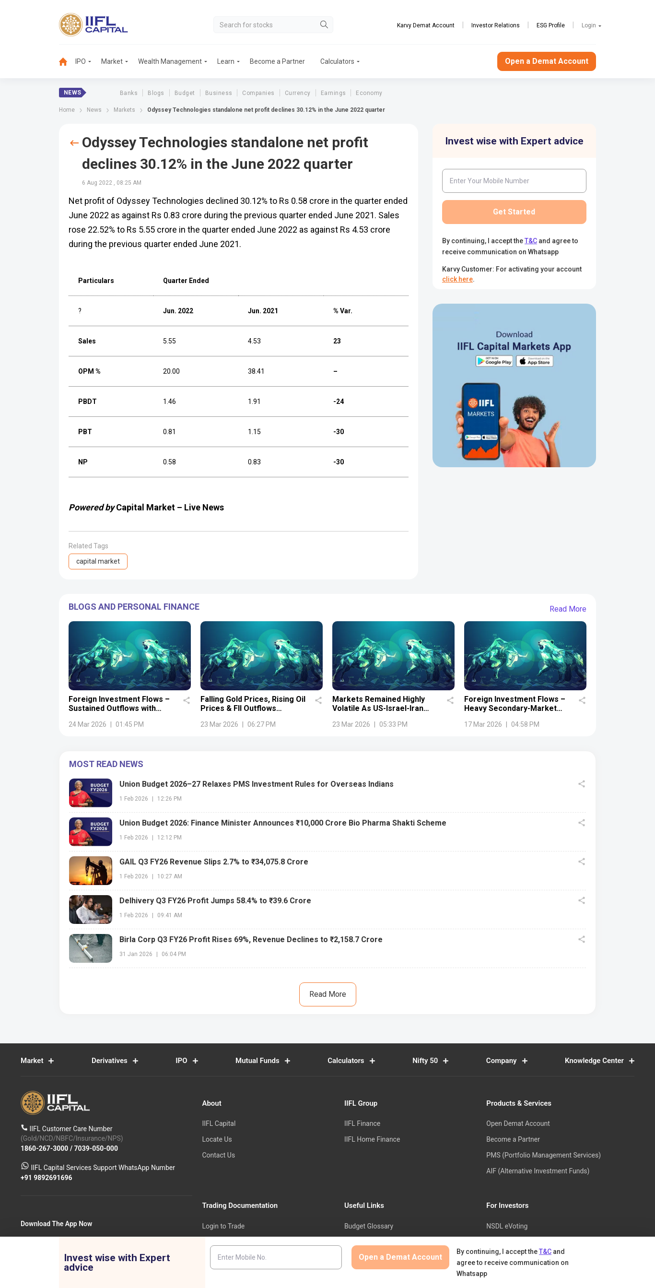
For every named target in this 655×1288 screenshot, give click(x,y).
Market (112, 61)
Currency (298, 93)
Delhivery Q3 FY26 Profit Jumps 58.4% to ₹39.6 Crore (215, 900)
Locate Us (217, 1139)
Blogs (156, 93)
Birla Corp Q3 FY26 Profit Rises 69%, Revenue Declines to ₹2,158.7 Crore (251, 939)
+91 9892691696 (46, 1177)
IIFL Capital (218, 1123)
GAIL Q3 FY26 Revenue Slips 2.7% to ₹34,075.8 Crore (213, 861)
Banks (129, 93)
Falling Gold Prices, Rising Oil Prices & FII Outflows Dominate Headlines (252, 708)
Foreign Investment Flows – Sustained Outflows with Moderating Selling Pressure (121, 708)
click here (457, 279)
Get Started (514, 211)
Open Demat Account (518, 1123)
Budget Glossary (368, 1226)
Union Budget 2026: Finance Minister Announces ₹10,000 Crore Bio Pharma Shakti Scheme (282, 822)
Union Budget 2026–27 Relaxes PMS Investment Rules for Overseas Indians (256, 784)
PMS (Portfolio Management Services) (543, 1155)
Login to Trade (223, 1226)
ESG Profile (551, 25)
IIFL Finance (362, 1123)
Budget (185, 93)
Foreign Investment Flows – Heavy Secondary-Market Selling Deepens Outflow (514, 708)
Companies (258, 93)
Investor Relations (495, 25)
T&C (531, 241)
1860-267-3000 (45, 1148)
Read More (568, 609)
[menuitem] (67, 62)
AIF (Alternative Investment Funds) (537, 1171)
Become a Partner (277, 61)
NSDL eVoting (506, 1226)
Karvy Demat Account (426, 25)
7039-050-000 (96, 1148)
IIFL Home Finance (372, 1139)
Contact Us (218, 1155)
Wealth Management (170, 61)
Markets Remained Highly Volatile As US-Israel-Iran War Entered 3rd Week (378, 708)
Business (219, 93)
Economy (369, 93)
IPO (80, 61)
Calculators (337, 61)
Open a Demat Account (546, 61)
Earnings (333, 93)
